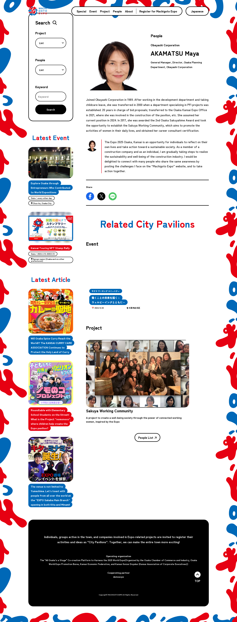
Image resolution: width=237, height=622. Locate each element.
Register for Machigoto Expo (158, 11)
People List (147, 437)
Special (81, 11)
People (117, 11)
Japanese (197, 11)
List (51, 43)
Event (93, 11)
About (129, 11)
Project (105, 11)
